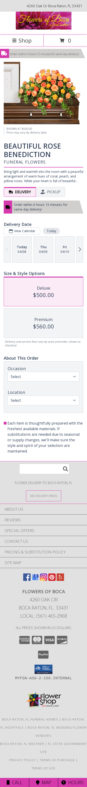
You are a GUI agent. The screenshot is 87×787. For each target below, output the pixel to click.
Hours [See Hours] (72, 782)
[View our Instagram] (43, 579)
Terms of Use (44, 768)
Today (51, 230)
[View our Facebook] (27, 579)
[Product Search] (44, 469)
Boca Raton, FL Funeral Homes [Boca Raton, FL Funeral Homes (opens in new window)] (30, 719)
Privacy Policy (22, 760)
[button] (43, 669)
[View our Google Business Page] (35, 579)
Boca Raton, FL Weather (22, 744)
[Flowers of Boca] (43, 28)
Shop (22, 40)
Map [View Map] (43, 782)
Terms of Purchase (57, 760)
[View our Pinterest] (52, 579)
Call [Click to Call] (14, 782)
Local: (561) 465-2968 (43, 616)
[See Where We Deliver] (43, 495)
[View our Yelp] (60, 579)
